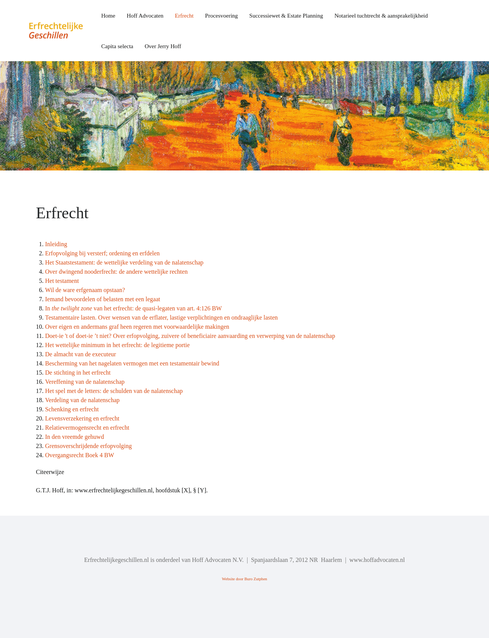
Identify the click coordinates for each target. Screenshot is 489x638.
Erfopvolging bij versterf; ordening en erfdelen (102, 253)
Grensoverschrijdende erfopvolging (88, 446)
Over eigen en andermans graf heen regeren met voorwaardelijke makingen (137, 326)
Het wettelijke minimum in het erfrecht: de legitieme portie (117, 345)
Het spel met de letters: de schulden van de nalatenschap (114, 391)
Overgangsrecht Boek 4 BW (79, 455)
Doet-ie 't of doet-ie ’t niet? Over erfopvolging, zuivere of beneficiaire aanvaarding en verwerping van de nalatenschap (190, 336)
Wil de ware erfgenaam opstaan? (85, 290)
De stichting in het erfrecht (78, 372)
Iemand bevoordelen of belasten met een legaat (102, 299)
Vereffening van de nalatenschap (85, 381)
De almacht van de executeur (80, 354)
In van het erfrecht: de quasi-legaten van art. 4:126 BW (133, 308)
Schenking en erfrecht (72, 409)
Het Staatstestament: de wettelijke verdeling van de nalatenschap (124, 262)
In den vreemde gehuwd (74, 436)
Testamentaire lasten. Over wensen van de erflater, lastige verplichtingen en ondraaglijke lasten (161, 317)
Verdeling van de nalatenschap (82, 400)
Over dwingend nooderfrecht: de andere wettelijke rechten (116, 271)
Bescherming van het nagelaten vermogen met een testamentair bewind (132, 363)
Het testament (62, 281)
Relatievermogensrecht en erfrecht (87, 427)
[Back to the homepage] (62, 30)
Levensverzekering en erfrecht (82, 418)
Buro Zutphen (255, 579)
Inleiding (56, 244)
